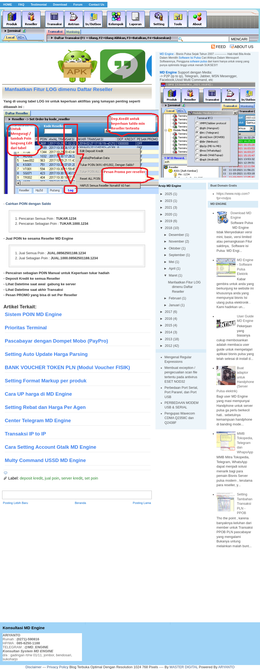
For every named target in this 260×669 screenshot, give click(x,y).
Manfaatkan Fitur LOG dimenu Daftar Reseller (184, 287)
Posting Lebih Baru (15, 502)
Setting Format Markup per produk (45, 380)
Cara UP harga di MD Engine (38, 394)
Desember (177, 235)
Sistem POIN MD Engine (33, 314)
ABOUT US (244, 47)
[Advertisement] (56, 563)
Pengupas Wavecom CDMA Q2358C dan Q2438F (179, 418)
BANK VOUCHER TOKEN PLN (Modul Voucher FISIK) (67, 367)
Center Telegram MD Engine (38, 420)
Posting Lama (142, 502)
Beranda (80, 502)
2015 (169, 325)
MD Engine (168, 72)
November (177, 241)
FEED (221, 47)
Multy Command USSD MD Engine (45, 460)
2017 (169, 312)
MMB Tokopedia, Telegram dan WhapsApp (245, 443)
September (177, 255)
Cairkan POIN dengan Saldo (28, 204)
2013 (169, 339)
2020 (169, 214)
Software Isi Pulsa (190, 57)
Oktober (175, 248)
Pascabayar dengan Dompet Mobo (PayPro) (56, 341)
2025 (169, 194)
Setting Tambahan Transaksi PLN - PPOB (244, 504)
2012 (169, 346)
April (172, 268)
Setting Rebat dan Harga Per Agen (45, 407)
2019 (169, 221)
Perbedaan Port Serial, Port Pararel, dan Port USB (181, 392)
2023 (169, 201)
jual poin (52, 478)
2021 (169, 207)
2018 (169, 228)
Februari (175, 298)
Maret (173, 275)
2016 (169, 319)
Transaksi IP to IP (25, 434)
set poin (91, 478)
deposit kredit (31, 478)
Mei (172, 262)
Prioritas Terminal (26, 327)
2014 (169, 332)
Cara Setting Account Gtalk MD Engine (50, 447)
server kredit (72, 478)
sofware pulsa (198, 61)
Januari (174, 305)
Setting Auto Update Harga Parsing (46, 354)
